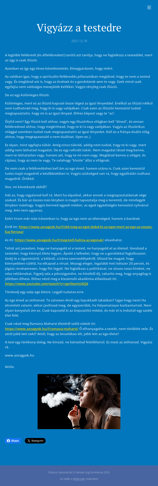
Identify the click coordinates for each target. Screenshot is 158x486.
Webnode (79, 479)
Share (13, 440)
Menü (149, 7)
